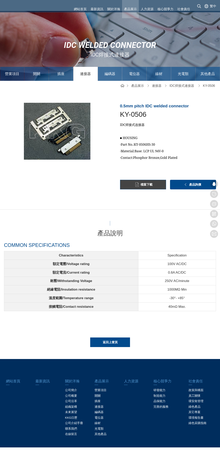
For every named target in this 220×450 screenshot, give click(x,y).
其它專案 (194, 401)
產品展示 (130, 9)
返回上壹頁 (110, 336)
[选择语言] (209, 9)
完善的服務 (161, 395)
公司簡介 (71, 379)
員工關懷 (194, 384)
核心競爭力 (165, 9)
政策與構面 (196, 379)
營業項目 (12, 63)
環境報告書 (196, 406)
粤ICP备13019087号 (137, 443)
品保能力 (159, 390)
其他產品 (207, 63)
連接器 (85, 63)
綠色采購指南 (197, 412)
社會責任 (183, 9)
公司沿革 (71, 390)
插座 (61, 63)
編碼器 (110, 63)
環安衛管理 (196, 390)
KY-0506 (209, 74)
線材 (158, 63)
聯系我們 (71, 417)
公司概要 (71, 384)
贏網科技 (170, 443)
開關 (36, 63)
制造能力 (159, 384)
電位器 (134, 63)
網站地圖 (50, 443)
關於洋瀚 (113, 9)
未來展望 (71, 401)
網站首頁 (80, 9)
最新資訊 (97, 9)
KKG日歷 (71, 406)
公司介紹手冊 (74, 412)
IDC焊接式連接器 (181, 74)
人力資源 (147, 9)
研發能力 (159, 379)
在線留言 (71, 423)
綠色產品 (194, 395)
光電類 (183, 63)
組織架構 (71, 395)
